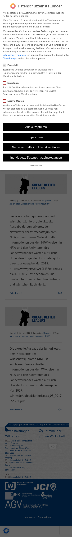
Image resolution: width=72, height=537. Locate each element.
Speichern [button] (36, 137)
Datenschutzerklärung (14, 54)
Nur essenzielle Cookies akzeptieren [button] (36, 147)
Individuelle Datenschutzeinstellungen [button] (36, 157)
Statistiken (12, 82)
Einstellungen (10, 58)
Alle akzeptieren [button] (36, 127)
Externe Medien (15, 100)
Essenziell (12, 65)
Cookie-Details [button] (36, 165)
